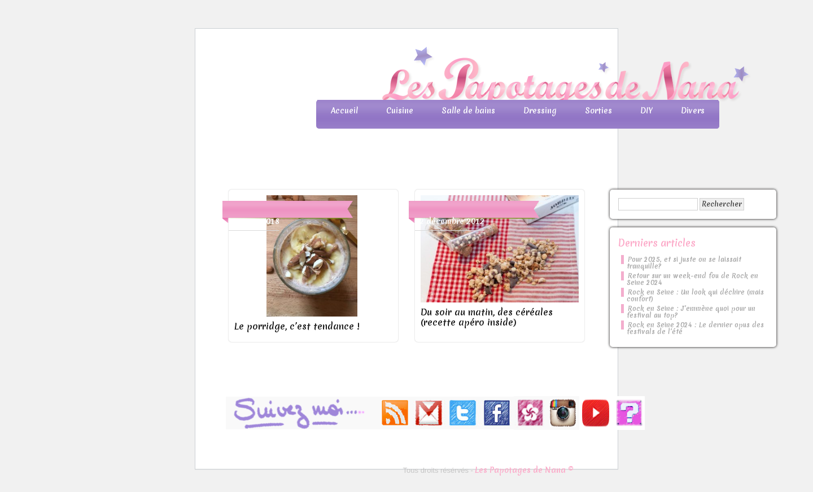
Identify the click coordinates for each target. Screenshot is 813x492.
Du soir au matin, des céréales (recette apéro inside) (487, 317)
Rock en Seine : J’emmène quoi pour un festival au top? (691, 312)
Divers (693, 111)
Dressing (540, 111)
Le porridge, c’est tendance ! (296, 326)
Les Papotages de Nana (481, 76)
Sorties (598, 111)
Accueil (344, 111)
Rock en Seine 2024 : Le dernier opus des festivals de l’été (695, 328)
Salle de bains (468, 111)
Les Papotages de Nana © (524, 470)
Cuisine (399, 111)
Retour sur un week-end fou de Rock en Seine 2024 (692, 279)
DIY (646, 111)
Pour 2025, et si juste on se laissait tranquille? (684, 263)
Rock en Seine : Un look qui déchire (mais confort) (695, 296)
